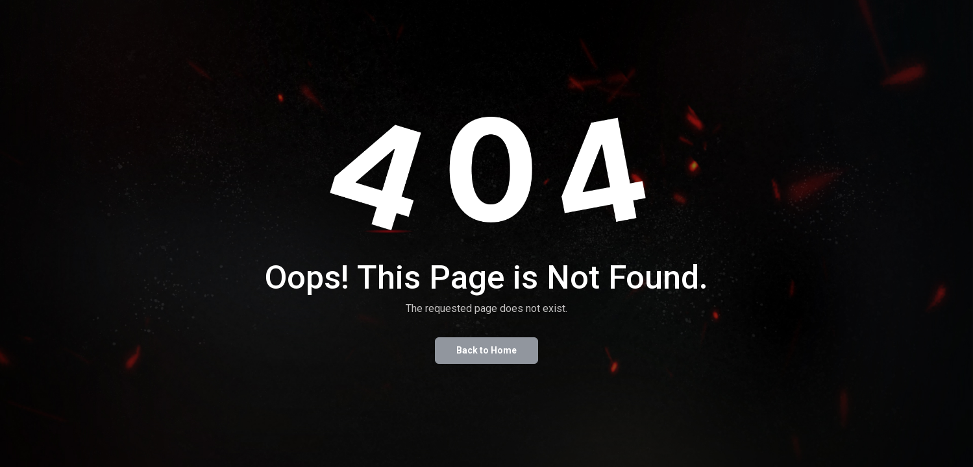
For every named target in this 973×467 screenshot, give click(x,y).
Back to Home (486, 350)
